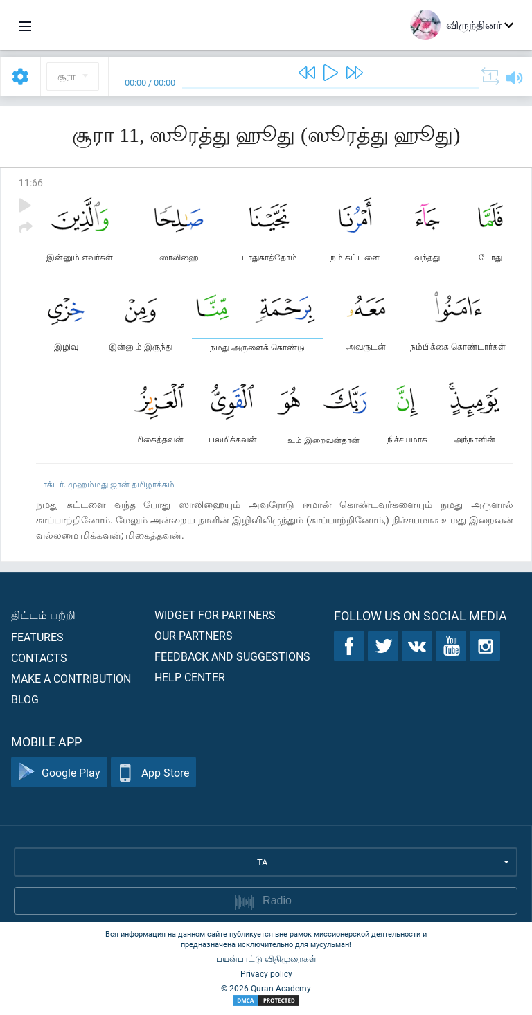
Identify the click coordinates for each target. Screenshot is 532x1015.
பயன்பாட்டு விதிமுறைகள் (266, 958)
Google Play (59, 772)
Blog (25, 699)
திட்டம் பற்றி (43, 614)
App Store (153, 772)
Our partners (193, 635)
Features (37, 636)
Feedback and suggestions (232, 656)
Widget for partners (215, 614)
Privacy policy (266, 973)
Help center (189, 677)
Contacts (39, 657)
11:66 (31, 182)
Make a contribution (71, 678)
